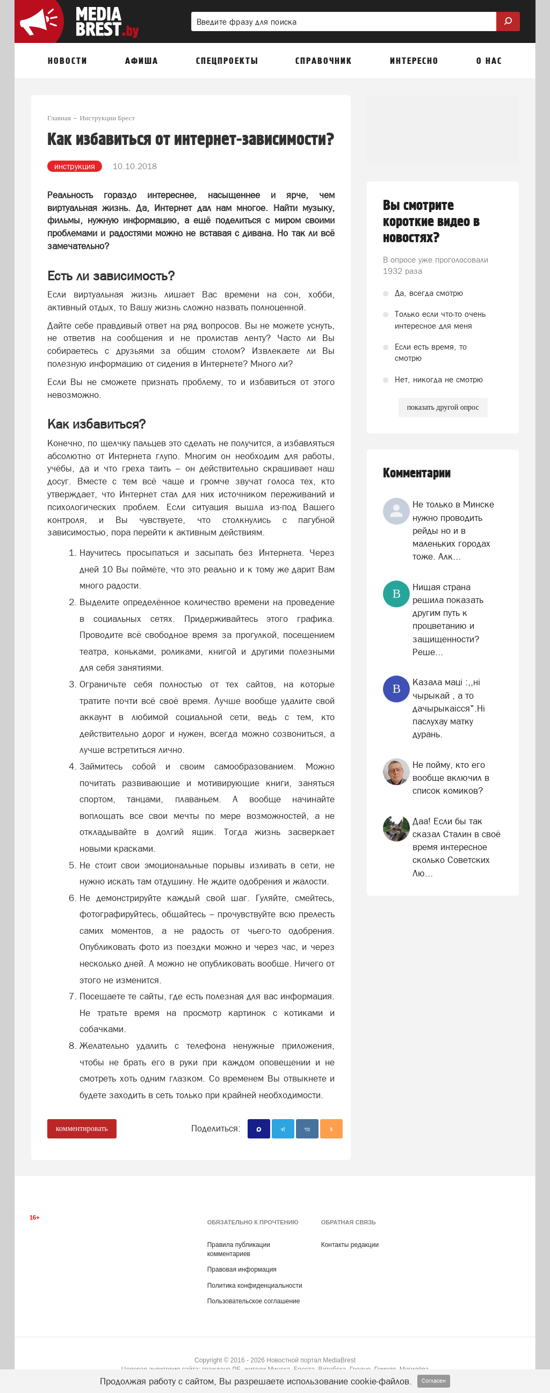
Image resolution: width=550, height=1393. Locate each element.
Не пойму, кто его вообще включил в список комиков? (450, 777)
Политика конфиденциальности (254, 1285)
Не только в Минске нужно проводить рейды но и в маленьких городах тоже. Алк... (453, 530)
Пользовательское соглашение (253, 1301)
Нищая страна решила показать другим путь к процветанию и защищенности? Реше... (447, 619)
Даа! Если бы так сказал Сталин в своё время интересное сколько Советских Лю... (456, 847)
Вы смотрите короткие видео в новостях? (431, 222)
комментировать (82, 1128)
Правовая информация (242, 1269)
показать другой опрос (443, 407)
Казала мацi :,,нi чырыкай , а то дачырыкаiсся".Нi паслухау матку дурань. (448, 708)
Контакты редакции (350, 1245)
